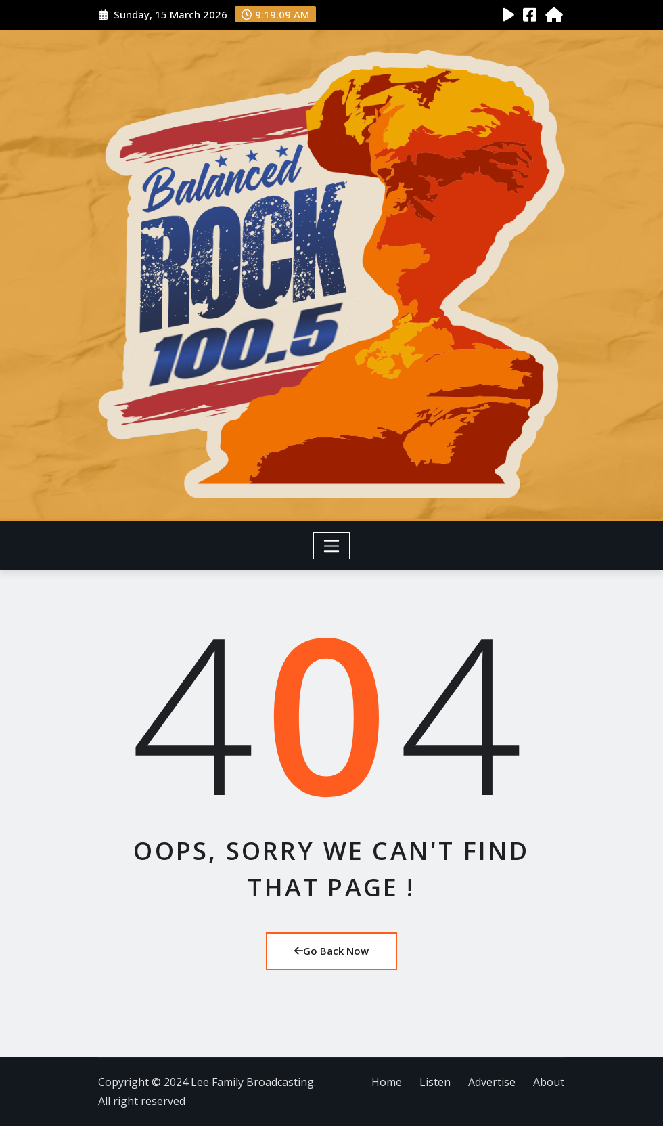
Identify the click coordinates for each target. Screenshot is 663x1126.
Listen (435, 1082)
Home (386, 1082)
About (548, 1082)
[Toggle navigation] (331, 545)
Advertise (492, 1082)
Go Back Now (331, 950)
